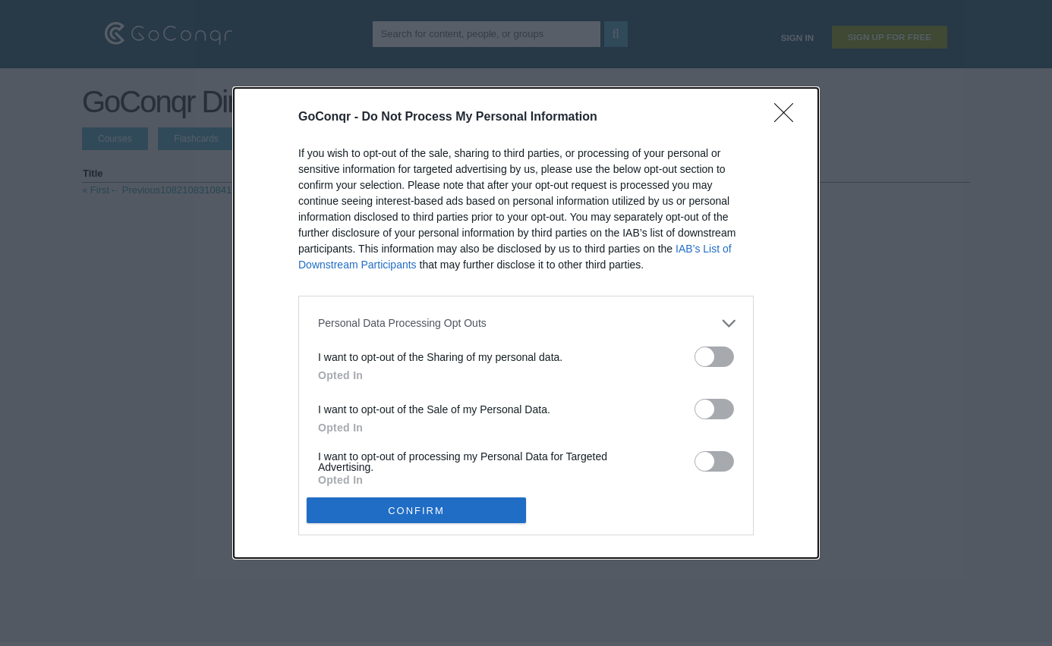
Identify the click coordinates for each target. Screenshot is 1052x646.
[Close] (788, 117)
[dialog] (526, 323)
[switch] (714, 357)
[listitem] (526, 323)
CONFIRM (416, 510)
